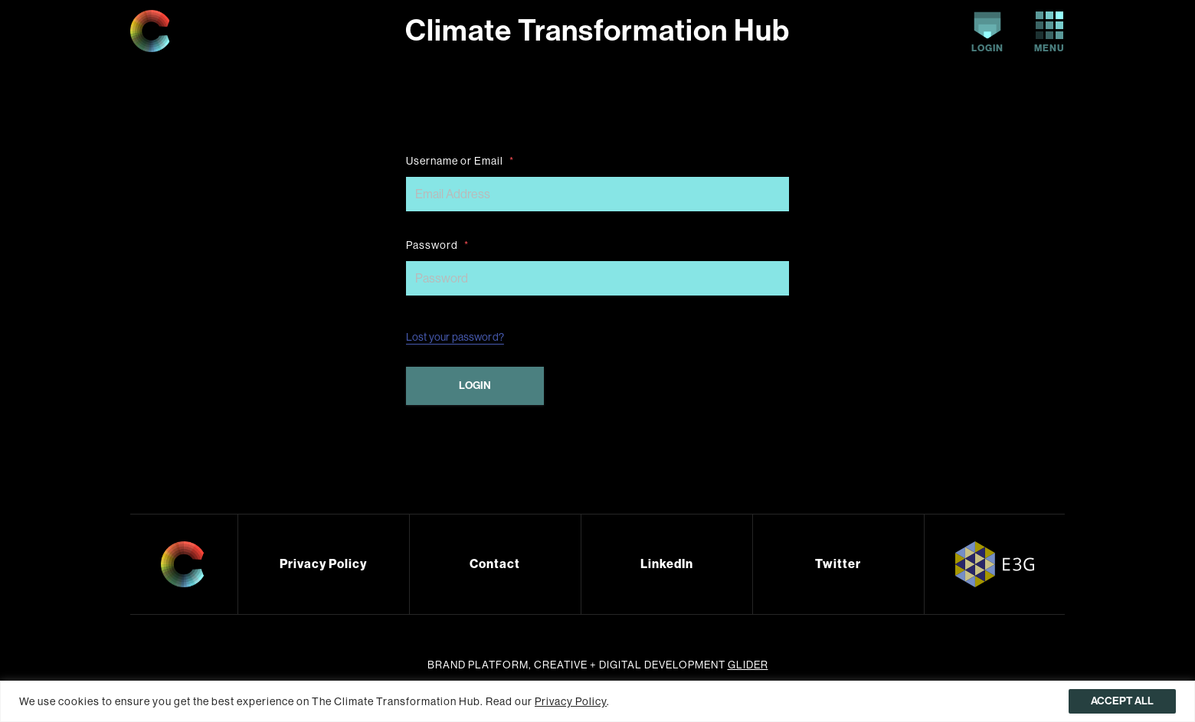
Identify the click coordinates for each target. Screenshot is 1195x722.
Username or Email (460, 161)
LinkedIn (666, 564)
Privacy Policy (323, 564)
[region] (597, 701)
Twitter (838, 564)
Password (437, 245)
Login (987, 32)
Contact (495, 564)
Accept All (1122, 700)
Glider (748, 665)
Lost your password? (455, 337)
